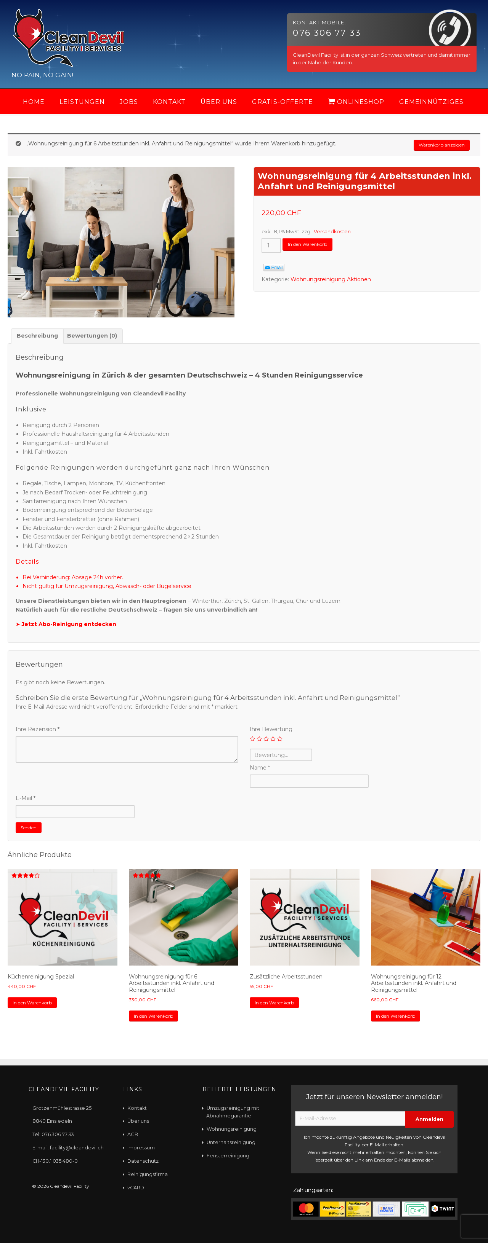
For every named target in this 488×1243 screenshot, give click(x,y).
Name (260, 769)
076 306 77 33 (327, 33)
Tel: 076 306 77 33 (53, 1134)
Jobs (129, 101)
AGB (132, 1134)
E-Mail (25, 800)
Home (34, 101)
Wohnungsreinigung (232, 1128)
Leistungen (82, 101)
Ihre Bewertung (271, 731)
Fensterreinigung (228, 1155)
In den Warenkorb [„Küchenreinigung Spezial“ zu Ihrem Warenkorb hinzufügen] (37, 1007)
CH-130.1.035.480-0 (55, 1160)
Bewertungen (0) (92, 337)
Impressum (141, 1147)
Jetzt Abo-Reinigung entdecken (69, 626)
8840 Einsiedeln (52, 1120)
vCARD (135, 1187)
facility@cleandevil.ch (77, 1147)
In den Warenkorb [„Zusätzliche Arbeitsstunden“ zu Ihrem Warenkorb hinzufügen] (279, 1007)
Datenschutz (143, 1160)
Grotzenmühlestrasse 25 (62, 1107)
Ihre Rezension (37, 731)
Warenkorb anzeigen (436, 146)
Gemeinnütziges (431, 101)
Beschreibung (37, 337)
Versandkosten (332, 233)
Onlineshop (356, 101)
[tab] (37, 337)
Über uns (219, 101)
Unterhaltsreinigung (231, 1142)
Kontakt (169, 101)
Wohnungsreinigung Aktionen (331, 281)
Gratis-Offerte (282, 101)
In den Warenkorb (313, 247)
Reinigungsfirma (147, 1174)
